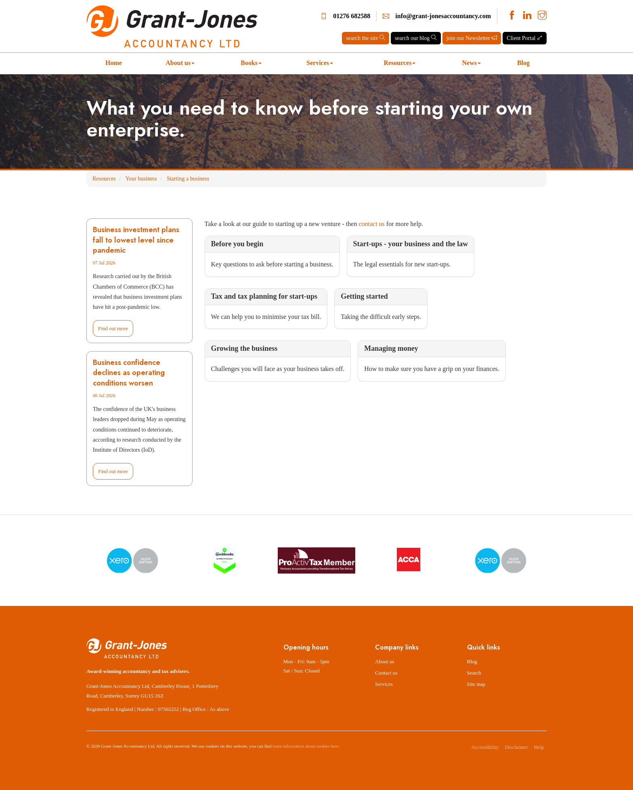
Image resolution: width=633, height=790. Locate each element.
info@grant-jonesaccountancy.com (443, 16)
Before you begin (237, 244)
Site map (476, 684)
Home (113, 62)
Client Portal (525, 38)
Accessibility (485, 747)
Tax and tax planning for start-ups (264, 296)
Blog (523, 62)
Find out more (113, 328)
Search (474, 673)
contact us (371, 223)
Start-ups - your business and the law (410, 244)
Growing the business (244, 348)
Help (539, 747)
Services (319, 62)
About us (180, 62)
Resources (399, 62)
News (471, 62)
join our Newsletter (471, 38)
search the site (365, 38)
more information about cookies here (305, 746)
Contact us (386, 673)
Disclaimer (516, 747)
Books (251, 62)
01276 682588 (351, 16)
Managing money (391, 348)
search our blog (416, 38)
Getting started (364, 296)
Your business (141, 179)
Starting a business (188, 179)
